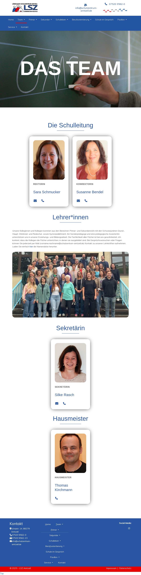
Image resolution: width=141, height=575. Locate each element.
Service (11, 27)
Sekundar (45, 19)
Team (20, 19)
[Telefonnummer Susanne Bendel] (86, 200)
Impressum (111, 568)
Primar (32, 19)
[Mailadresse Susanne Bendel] (78, 201)
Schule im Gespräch (104, 19)
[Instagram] (129, 528)
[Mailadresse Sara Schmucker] (35, 201)
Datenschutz (125, 568)
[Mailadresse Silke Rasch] (57, 403)
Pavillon (121, 19)
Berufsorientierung (81, 19)
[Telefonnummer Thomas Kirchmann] (56, 498)
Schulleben (61, 19)
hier (31, 246)
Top (2, 573)
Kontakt (24, 27)
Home (11, 19)
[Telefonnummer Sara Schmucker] (42, 200)
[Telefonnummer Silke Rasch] (64, 403)
